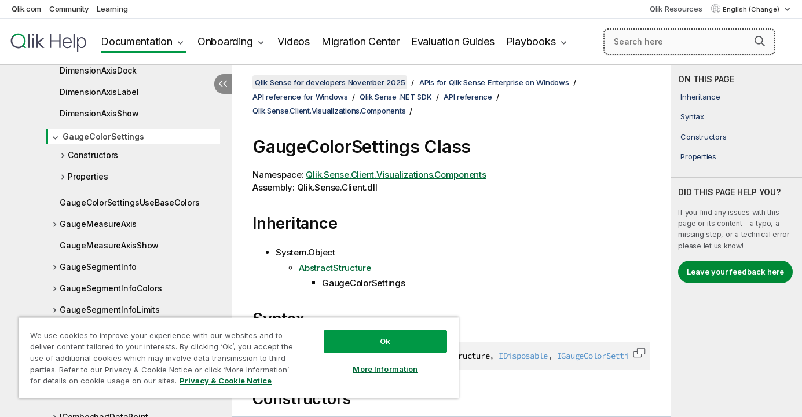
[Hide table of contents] (223, 84)
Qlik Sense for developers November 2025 (330, 82)
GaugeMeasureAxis (98, 224)
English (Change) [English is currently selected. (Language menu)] (752, 9)
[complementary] (736, 241)
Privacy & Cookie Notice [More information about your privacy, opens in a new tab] (226, 380)
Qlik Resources (676, 8)
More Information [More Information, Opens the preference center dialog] (385, 369)
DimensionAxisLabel (99, 92)
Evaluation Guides (453, 41)
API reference (468, 96)
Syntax (692, 116)
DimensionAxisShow (99, 113)
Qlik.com (26, 8)
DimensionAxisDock (98, 70)
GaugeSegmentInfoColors (111, 288)
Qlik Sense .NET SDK (395, 96)
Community (69, 8)
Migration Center (360, 41)
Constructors (93, 155)
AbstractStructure (335, 267)
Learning (112, 8)
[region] (239, 357)
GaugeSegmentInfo (98, 267)
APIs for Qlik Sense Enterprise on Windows (494, 82)
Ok (385, 341)
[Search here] (689, 42)
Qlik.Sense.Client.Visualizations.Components (328, 110)
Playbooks (531, 41)
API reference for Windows (300, 96)
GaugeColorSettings (103, 136)
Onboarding (225, 41)
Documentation (137, 41)
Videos (293, 41)
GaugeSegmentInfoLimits (110, 309)
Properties (88, 176)
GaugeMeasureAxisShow (109, 245)
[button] (759, 41)
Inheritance (700, 96)
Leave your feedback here (735, 271)
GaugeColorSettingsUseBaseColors (129, 202)
